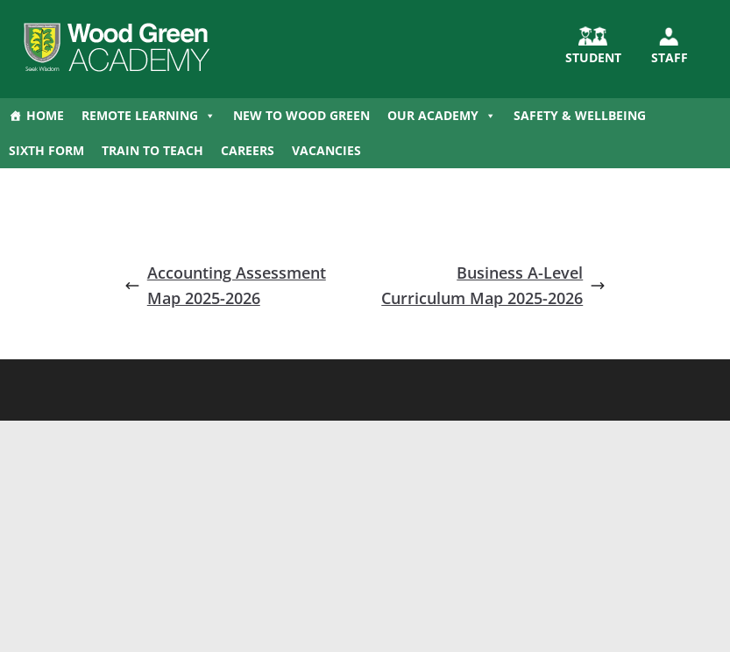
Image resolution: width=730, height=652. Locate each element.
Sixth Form (46, 150)
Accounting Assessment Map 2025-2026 (225, 285)
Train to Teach (152, 150)
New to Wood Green (301, 115)
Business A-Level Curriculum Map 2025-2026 (493, 285)
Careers (247, 150)
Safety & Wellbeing (580, 115)
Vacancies (326, 150)
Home (45, 115)
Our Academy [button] (441, 115)
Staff (669, 57)
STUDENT (593, 57)
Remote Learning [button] (149, 115)
